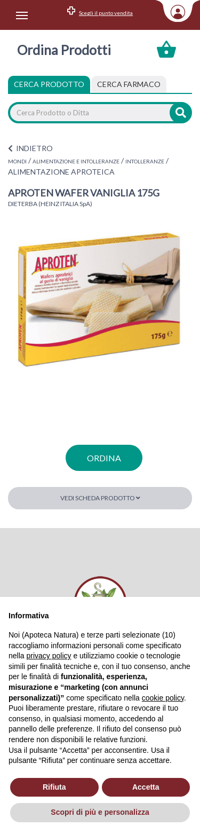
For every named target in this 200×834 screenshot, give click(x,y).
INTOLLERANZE (144, 161)
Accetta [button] (145, 787)
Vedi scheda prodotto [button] (100, 498)
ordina (104, 458)
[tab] (128, 84)
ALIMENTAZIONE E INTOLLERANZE (76, 161)
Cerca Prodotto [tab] (49, 84)
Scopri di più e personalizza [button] (100, 812)
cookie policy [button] (163, 698)
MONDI (17, 161)
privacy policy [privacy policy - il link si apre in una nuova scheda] (48, 655)
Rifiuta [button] (54, 787)
